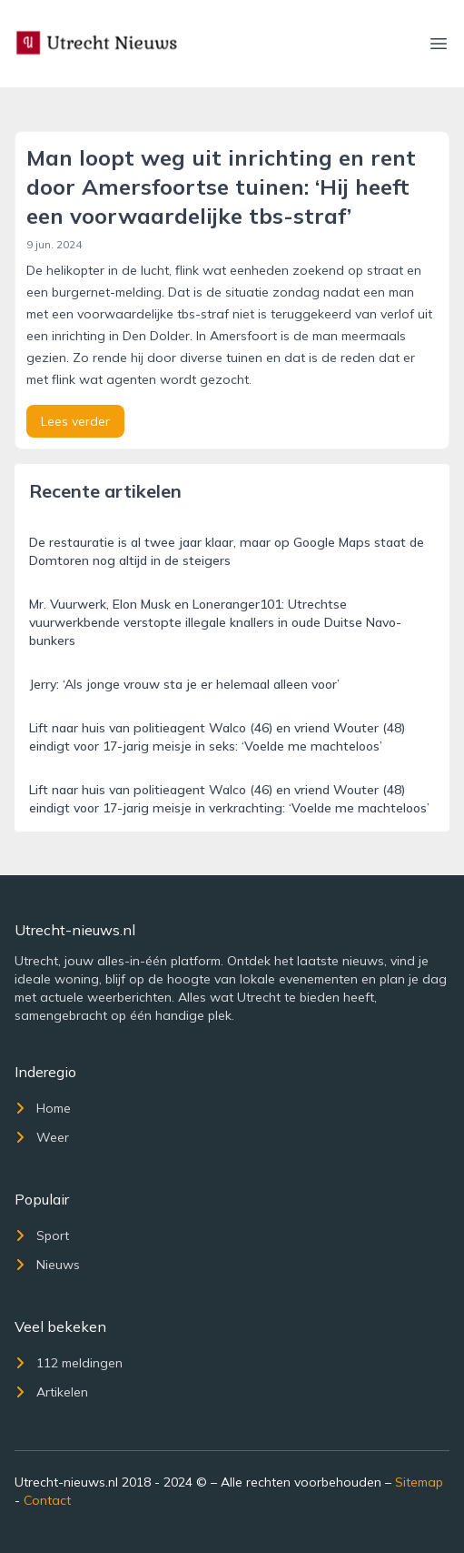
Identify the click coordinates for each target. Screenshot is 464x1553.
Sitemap (419, 1482)
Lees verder (75, 421)
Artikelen (51, 1392)
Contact (47, 1500)
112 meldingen (69, 1363)
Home (43, 1108)
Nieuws (47, 1264)
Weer (42, 1137)
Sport (42, 1235)
